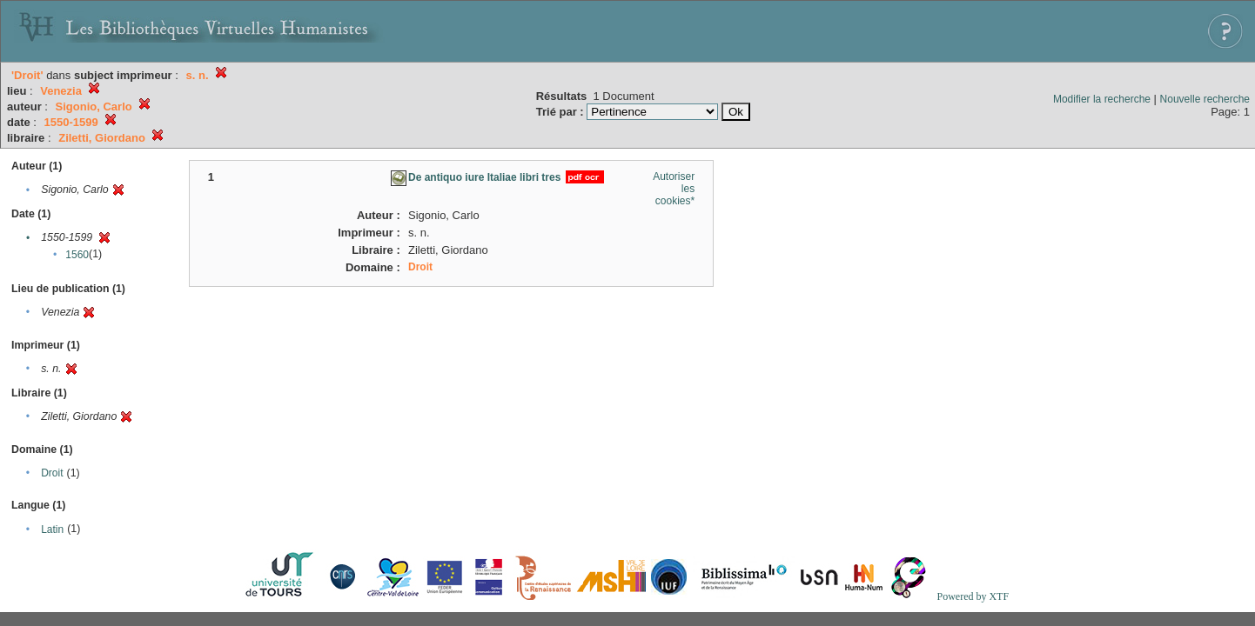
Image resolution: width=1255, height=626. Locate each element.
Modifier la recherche (1102, 99)
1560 (77, 255)
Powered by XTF (972, 596)
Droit (52, 473)
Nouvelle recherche (1205, 99)
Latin (52, 529)
